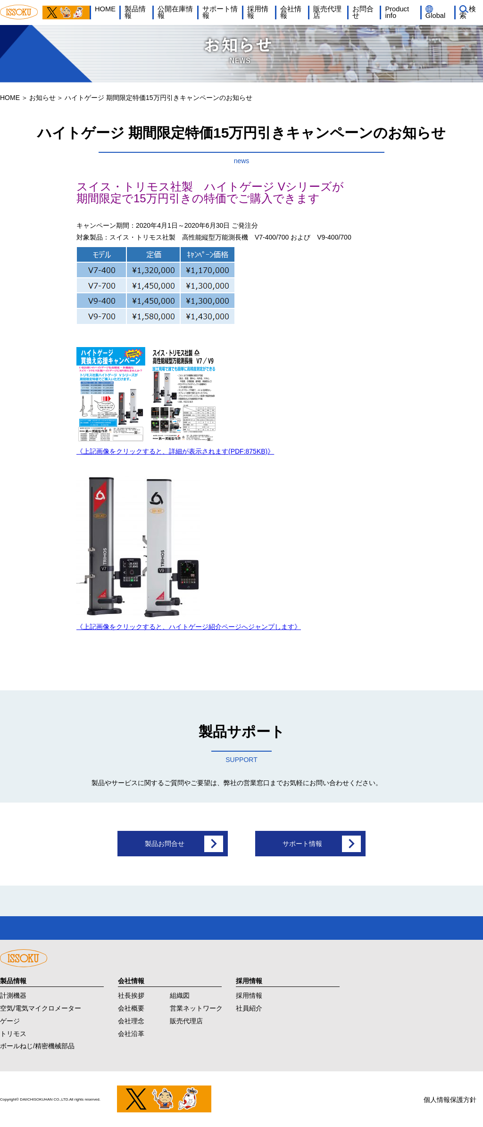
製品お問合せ (164, 843)
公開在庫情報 (175, 12)
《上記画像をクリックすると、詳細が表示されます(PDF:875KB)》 (175, 451)
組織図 (180, 995)
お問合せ (363, 12)
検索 (467, 12)
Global (435, 15)
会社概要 (131, 1007)
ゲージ (10, 1020)
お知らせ (42, 97)
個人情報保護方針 (450, 1098)
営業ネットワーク (196, 1007)
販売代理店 (327, 12)
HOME (105, 9)
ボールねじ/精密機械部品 (37, 1045)
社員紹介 (249, 1007)
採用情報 (257, 12)
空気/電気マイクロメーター (40, 1007)
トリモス (13, 1032)
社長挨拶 (131, 995)
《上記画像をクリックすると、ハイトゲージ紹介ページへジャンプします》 (188, 626)
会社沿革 (131, 1032)
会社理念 (131, 1020)
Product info (397, 12)
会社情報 (290, 12)
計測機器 (13, 995)
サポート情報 (220, 12)
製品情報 (135, 12)
